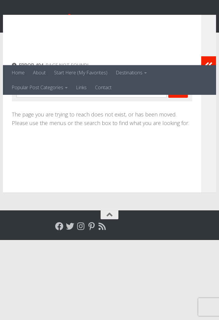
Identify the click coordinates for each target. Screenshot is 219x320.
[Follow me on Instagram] (81, 306)
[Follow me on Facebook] (59, 306)
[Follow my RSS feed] (102, 306)
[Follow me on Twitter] (70, 306)
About (39, 72)
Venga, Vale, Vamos (67, 20)
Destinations (129, 72)
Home (18, 72)
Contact (103, 87)
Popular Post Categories (37, 87)
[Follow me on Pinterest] (91, 306)
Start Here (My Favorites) (80, 72)
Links (81, 87)
